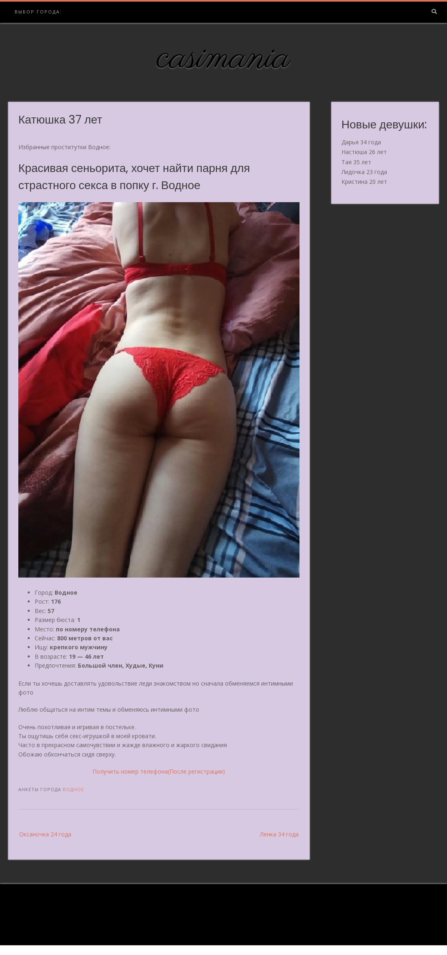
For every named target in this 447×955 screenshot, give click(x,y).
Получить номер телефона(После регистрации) (158, 771)
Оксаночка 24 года (45, 834)
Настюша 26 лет (364, 152)
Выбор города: (38, 12)
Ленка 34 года (279, 834)
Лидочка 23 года (364, 172)
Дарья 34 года (361, 142)
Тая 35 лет (356, 162)
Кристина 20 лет (364, 181)
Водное (73, 789)
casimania (223, 58)
